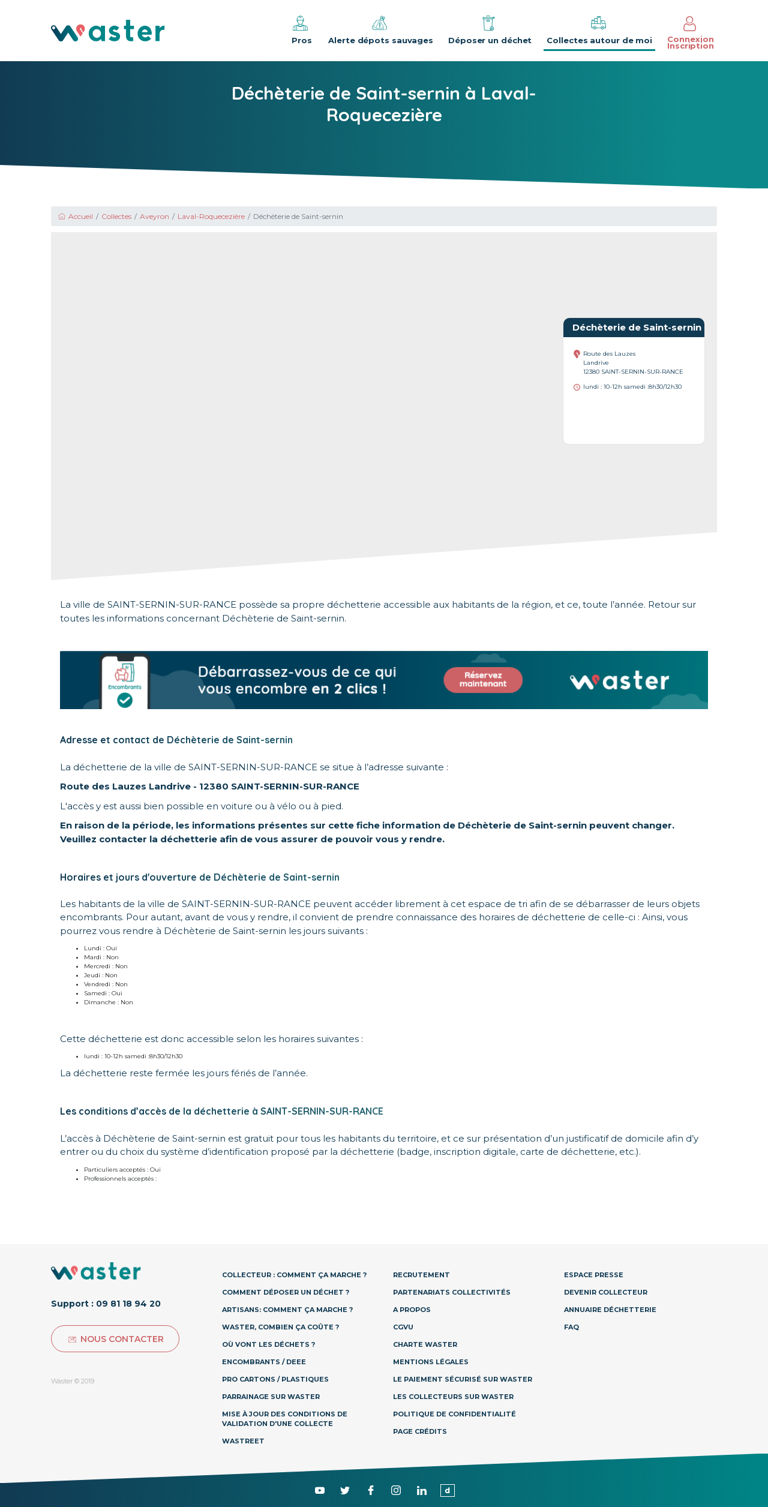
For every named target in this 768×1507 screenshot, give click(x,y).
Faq (571, 1327)
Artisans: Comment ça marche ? (287, 1309)
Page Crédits (420, 1431)
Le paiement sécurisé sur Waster (462, 1379)
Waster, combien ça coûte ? (280, 1327)
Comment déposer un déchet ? (285, 1292)
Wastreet (243, 1441)
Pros (300, 29)
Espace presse (593, 1275)
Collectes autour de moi (599, 29)
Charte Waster (425, 1344)
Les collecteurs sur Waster (453, 1396)
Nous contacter (115, 1339)
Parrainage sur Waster (271, 1396)
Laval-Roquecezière (211, 216)
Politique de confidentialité (454, 1414)
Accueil (75, 216)
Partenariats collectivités (452, 1292)
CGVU (403, 1327)
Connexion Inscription (690, 33)
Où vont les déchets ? (268, 1344)
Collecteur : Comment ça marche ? (294, 1275)
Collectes (116, 216)
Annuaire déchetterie (610, 1309)
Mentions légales (431, 1362)
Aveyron (154, 216)
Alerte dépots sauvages (380, 29)
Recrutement (421, 1275)
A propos (412, 1309)
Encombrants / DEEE (264, 1362)
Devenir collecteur (605, 1292)
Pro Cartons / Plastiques (275, 1379)
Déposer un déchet (490, 29)
